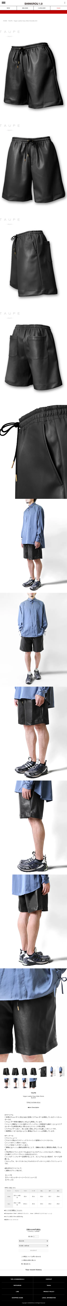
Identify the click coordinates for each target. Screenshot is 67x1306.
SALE (58, 8)
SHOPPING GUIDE (17, 1297)
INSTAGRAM (17, 1285)
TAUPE (10, 21)
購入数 (33, 1236)
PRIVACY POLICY (49, 1291)
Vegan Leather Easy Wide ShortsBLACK (25, 21)
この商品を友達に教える (28, 1260)
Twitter (49, 1285)
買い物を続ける (25, 1264)
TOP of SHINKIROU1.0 (17, 1279)
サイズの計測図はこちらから (13, 1210)
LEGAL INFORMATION (49, 1297)
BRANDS (25, 8)
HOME (5, 21)
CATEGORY (42, 8)
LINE (17, 1291)
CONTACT (49, 1279)
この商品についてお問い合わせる (31, 1256)
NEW (8, 8)
